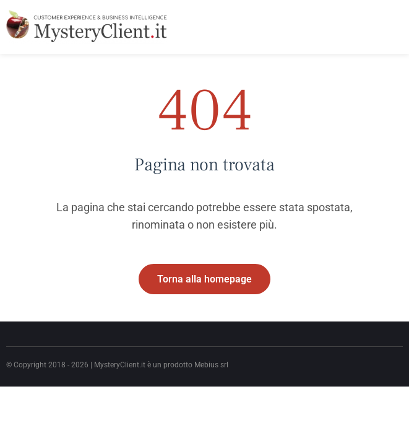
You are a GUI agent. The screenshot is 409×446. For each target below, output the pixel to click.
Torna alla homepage (204, 279)
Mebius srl (211, 365)
